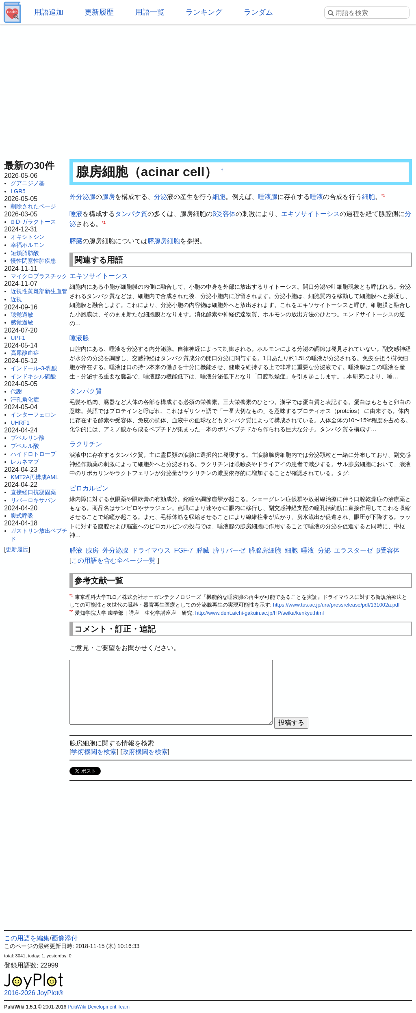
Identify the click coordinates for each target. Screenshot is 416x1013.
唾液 (316, 196)
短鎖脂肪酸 (25, 253)
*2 (104, 222)
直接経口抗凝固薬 (33, 492)
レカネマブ (25, 461)
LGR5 (18, 191)
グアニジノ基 (28, 183)
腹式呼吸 (22, 515)
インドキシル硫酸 (33, 376)
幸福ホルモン (28, 245)
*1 (383, 195)
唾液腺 (267, 196)
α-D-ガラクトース (33, 221)
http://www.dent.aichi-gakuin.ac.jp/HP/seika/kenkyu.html (259, 613)
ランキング (204, 12)
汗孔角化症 (25, 399)
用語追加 (48, 12)
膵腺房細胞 (163, 241)
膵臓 (75, 241)
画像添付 (65, 938)
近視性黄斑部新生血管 (39, 291)
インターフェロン (33, 414)
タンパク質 (131, 213)
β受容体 (224, 213)
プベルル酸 (25, 446)
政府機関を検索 (145, 751)
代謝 (16, 391)
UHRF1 (20, 422)
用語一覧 (150, 12)
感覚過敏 (22, 322)
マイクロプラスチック (39, 276)
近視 (16, 299)
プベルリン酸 (28, 437)
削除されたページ (33, 206)
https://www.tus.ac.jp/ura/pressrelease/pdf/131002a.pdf (336, 605)
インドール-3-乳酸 (34, 368)
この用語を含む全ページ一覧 (113, 560)
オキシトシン (28, 236)
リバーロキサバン (33, 500)
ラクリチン (85, 444)
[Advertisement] (208, 89)
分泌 (160, 196)
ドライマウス (151, 550)
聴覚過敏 (22, 314)
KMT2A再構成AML (34, 477)
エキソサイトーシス (310, 213)
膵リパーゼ (229, 550)
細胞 (218, 196)
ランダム (258, 12)
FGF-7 (183, 550)
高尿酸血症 (25, 353)
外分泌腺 (82, 196)
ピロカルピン (88, 488)
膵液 (75, 550)
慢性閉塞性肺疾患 (33, 260)
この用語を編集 (27, 938)
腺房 (108, 196)
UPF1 (18, 338)
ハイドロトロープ (33, 454)
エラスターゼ (353, 550)
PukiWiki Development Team (98, 1007)
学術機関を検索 (94, 751)
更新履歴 (99, 12)
